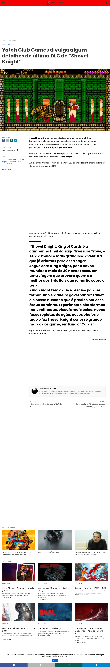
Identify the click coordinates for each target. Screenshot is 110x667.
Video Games (12, 40)
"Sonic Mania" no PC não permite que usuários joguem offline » (90, 405)
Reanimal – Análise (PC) (50, 628)
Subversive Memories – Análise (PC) (54, 589)
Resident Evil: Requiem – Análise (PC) (18, 629)
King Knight (12, 159)
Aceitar (55, 661)
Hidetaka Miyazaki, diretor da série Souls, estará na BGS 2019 (90, 553)
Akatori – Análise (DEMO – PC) (90, 588)
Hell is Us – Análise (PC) (49, 552)
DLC (3, 159)
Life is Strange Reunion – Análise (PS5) (18, 589)
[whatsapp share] (11, 140)
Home (3, 40)
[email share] (7, 140)
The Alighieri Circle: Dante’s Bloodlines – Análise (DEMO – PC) (90, 631)
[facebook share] (3, 140)
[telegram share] (15, 140)
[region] (55, 21)
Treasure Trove (15, 162)
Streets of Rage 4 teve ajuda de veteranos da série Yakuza (16, 553)
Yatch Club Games (9, 164)
